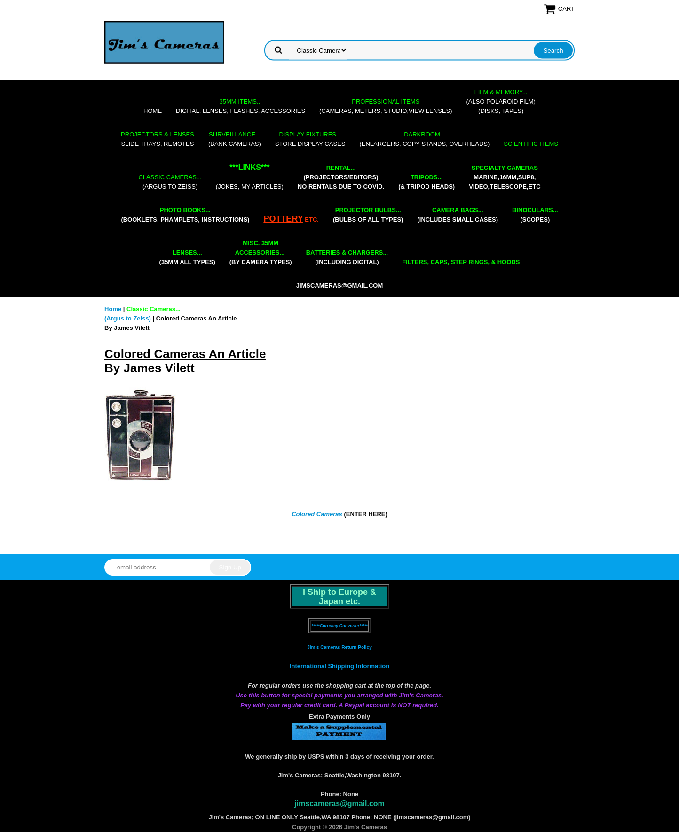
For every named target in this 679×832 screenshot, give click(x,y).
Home (152, 110)
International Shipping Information (339, 666)
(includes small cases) (457, 215)
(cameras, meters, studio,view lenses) (385, 106)
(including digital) (347, 257)
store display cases (310, 139)
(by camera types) (260, 252)
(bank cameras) (234, 139)
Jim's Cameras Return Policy (339, 647)
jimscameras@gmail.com (339, 285)
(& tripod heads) (426, 182)
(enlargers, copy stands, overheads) (424, 139)
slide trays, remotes (157, 139)
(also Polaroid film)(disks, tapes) (501, 101)
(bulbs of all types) (368, 215)
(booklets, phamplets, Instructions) (185, 215)
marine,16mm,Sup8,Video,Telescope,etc (504, 177)
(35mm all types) (187, 257)
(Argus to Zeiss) (169, 182)
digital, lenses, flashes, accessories (240, 106)
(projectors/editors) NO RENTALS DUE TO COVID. (341, 177)
